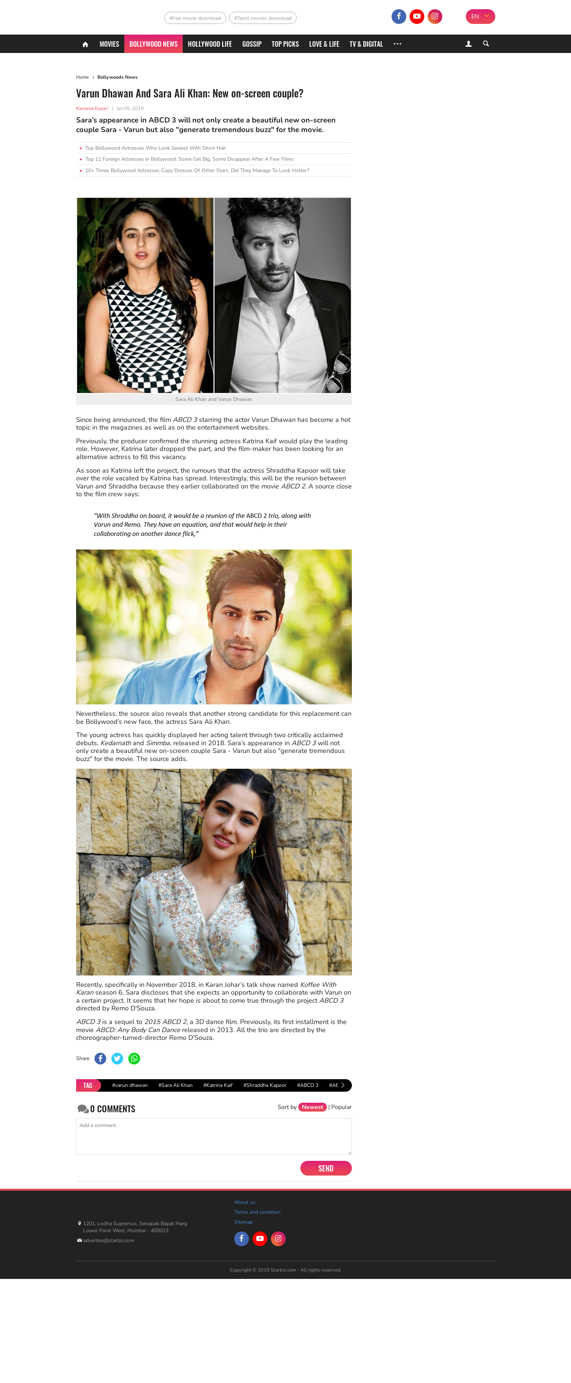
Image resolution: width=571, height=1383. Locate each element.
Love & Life (324, 44)
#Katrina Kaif (218, 1085)
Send (325, 1168)
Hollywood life (210, 44)
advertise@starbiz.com (108, 1240)
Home (82, 77)
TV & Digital (366, 44)
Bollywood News (153, 44)
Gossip (251, 44)
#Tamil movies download (263, 18)
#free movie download (195, 18)
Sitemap (243, 1222)
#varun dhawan (130, 1085)
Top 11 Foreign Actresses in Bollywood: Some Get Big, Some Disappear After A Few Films (189, 159)
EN (475, 17)
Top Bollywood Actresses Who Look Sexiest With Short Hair (155, 148)
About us (245, 1202)
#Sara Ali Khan (175, 1085)
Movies (109, 44)
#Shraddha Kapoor (264, 1085)
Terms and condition (257, 1212)
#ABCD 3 (307, 1085)
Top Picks (285, 44)
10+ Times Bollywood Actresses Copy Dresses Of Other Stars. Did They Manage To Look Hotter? (197, 170)
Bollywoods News (117, 77)
